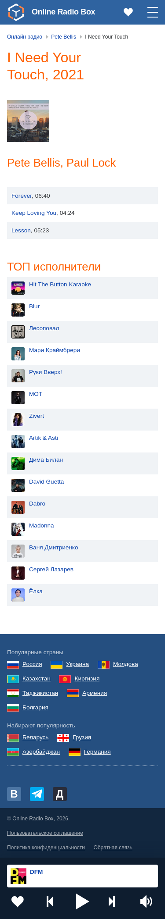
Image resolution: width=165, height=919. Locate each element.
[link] (16, 12)
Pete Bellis (34, 163)
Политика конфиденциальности (46, 847)
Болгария (35, 707)
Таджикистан (40, 693)
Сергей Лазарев (51, 569)
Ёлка (36, 591)
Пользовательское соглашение (45, 833)
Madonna (41, 525)
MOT (35, 394)
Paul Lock (92, 163)
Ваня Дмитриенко (53, 547)
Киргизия (86, 678)
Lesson (21, 230)
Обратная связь (112, 847)
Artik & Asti (43, 438)
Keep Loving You (33, 213)
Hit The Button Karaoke (60, 284)
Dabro (37, 503)
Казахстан (36, 678)
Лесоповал (44, 328)
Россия (32, 664)
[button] (82, 901)
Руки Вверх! (45, 372)
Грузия (82, 737)
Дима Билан (46, 459)
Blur (34, 306)
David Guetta (46, 481)
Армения (94, 693)
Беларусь (35, 737)
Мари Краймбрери (54, 350)
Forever (21, 195)
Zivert (36, 416)
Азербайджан (41, 751)
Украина (77, 664)
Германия (97, 751)
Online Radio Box (63, 11)
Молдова (125, 664)
